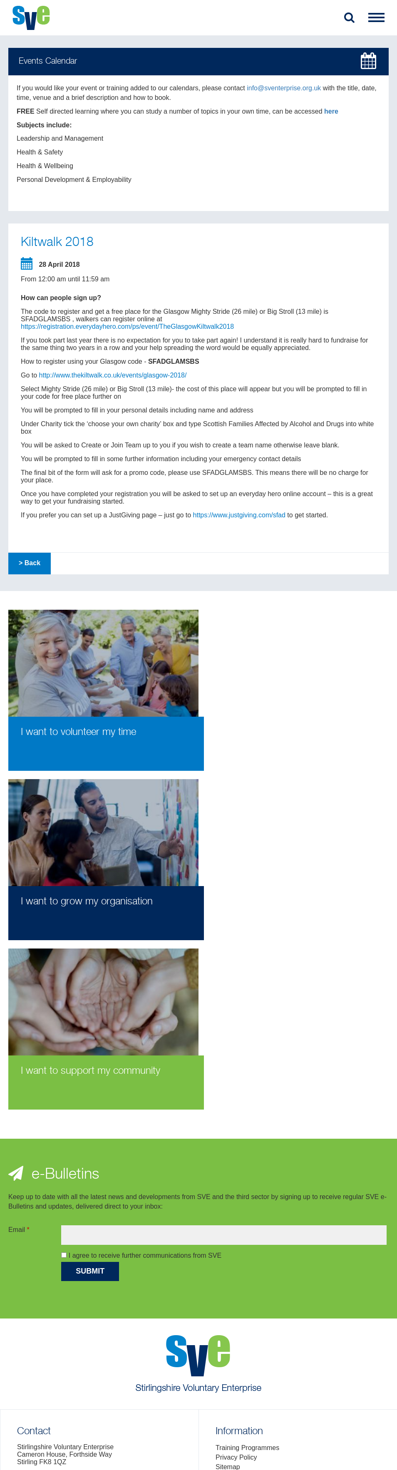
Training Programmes (247, 1285)
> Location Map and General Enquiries (74, 1337)
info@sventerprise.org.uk (284, 88)
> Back (29, 562)
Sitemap (228, 1304)
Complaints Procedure (248, 1314)
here (331, 111)
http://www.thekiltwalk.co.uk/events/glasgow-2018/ (113, 375)
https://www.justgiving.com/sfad (239, 515)
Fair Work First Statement (253, 1323)
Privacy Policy (236, 1295)
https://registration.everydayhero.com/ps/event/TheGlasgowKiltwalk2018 (127, 326)
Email (19, 1067)
